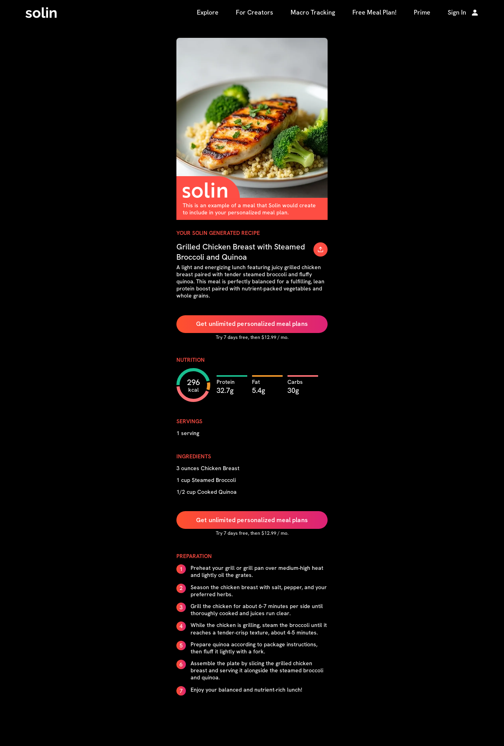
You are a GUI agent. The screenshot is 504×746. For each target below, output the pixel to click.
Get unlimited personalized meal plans (252, 324)
